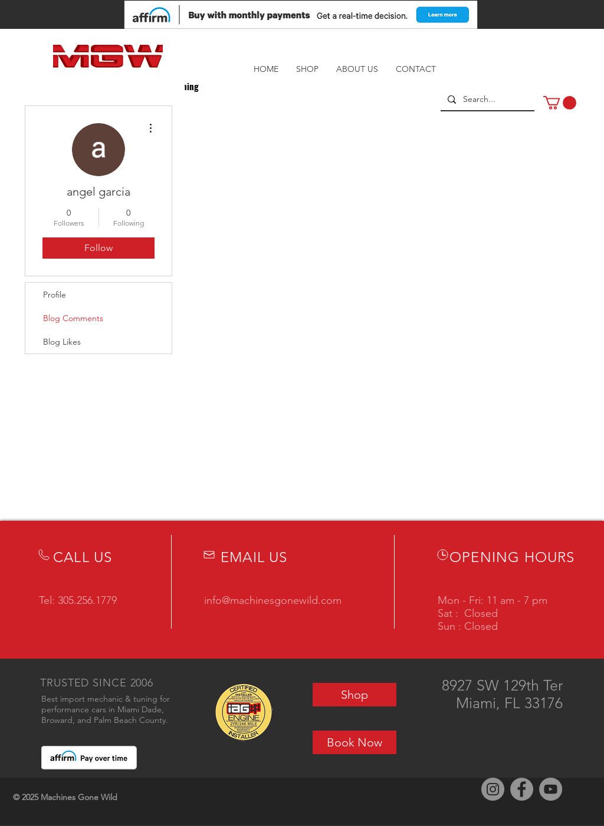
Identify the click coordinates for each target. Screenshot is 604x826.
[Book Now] (354, 742)
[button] (559, 103)
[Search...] (486, 99)
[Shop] (354, 694)
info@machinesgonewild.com (273, 600)
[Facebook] (521, 789)
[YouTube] (550, 789)
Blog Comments (73, 318)
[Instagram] (492, 789)
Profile (54, 294)
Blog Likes (62, 341)
